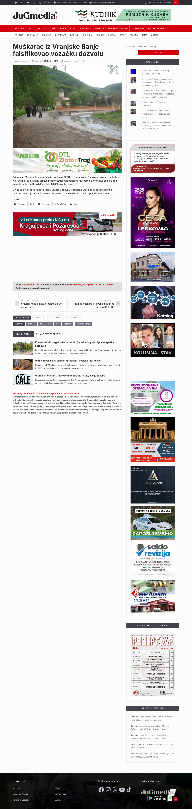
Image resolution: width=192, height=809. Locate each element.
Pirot (73, 28)
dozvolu (31, 324)
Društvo (46, 35)
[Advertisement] (67, 257)
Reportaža (60, 35)
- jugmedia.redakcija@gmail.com (99, 2)
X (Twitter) (112, 284)
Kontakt (58, 782)
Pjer (132, 747)
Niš (53, 28)
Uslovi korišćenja (20, 788)
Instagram (89, 284)
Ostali (99, 28)
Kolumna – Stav (156, 28)
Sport (123, 35)
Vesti (31, 28)
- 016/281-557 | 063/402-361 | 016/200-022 (59, 2)
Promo (124, 28)
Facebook (77, 284)
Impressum (18, 782)
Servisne (112, 28)
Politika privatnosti (21, 794)
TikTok (100, 284)
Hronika (100, 35)
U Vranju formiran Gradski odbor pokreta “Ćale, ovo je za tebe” (70, 375)
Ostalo (155, 35)
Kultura (87, 35)
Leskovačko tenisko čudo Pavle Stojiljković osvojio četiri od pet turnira (156, 107)
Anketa (58, 794)
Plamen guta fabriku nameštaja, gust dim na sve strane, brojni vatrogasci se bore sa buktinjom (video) (158, 87)
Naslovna (20, 28)
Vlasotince (85, 28)
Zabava (112, 35)
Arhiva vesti (60, 788)
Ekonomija (32, 35)
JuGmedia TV (137, 28)
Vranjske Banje (83, 324)
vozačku (67, 324)
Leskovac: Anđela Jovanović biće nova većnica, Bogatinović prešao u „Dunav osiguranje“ (158, 76)
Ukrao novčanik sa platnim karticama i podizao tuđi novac (68, 360)
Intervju (74, 35)
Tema (144, 35)
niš (57, 324)
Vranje (62, 28)
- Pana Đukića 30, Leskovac (158, 2)
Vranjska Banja (72, 317)
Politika (19, 35)
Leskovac (43, 28)
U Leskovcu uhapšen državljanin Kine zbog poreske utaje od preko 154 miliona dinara (157, 119)
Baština (134, 35)
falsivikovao (45, 324)
